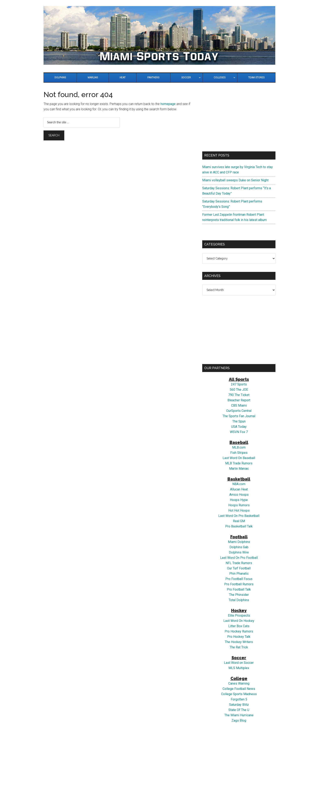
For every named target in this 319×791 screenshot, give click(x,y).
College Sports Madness (239, 694)
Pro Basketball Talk (239, 526)
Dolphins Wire (239, 552)
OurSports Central (238, 411)
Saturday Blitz (239, 705)
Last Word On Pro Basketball (238, 516)
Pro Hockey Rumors (239, 631)
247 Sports (239, 384)
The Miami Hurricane (238, 715)
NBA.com (238, 484)
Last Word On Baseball (239, 458)
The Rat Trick (239, 647)
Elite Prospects (239, 615)
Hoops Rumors (239, 505)
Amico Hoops (239, 495)
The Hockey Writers (239, 642)
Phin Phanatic (239, 573)
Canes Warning (238, 683)
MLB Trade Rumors (238, 463)
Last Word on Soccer (239, 663)
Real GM (239, 521)
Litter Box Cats (238, 626)
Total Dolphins (239, 600)
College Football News (239, 689)
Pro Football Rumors (238, 584)
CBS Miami (239, 405)
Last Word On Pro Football (239, 558)
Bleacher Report (238, 400)
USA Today (239, 427)
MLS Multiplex (238, 668)
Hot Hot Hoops (239, 510)
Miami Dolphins (239, 542)
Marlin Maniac (239, 468)
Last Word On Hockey (238, 621)
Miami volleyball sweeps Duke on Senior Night (235, 180)
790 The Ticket (238, 395)
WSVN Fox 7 (239, 432)
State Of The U (238, 710)
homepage (168, 104)
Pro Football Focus (238, 579)
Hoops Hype (239, 500)
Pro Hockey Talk (238, 637)
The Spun (239, 421)
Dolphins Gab (238, 547)
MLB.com (239, 447)
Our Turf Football (239, 568)
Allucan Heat (239, 489)
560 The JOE (239, 390)
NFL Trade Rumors (239, 563)
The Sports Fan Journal (239, 416)
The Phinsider (239, 595)
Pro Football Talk (239, 589)
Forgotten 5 (239, 699)
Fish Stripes (239, 453)
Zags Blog (239, 720)
